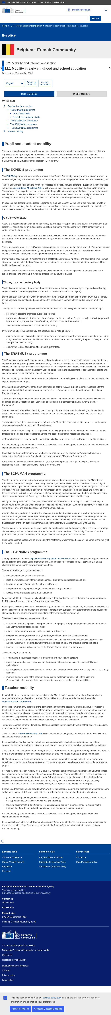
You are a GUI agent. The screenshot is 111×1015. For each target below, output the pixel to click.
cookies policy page (52, 998)
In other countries (81, 94)
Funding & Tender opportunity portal (19, 922)
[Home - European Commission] (27, 10)
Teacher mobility (15, 131)
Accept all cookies (20, 1009)
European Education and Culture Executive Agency (28, 886)
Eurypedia (7, 866)
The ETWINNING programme (24, 128)
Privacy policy (8, 975)
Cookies (6, 970)
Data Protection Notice (86, 862)
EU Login (6, 871)
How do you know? (55, 2)
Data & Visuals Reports (13, 862)
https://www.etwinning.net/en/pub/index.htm (50, 558)
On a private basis (21, 113)
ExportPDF (29, 83)
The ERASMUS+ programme (24, 121)
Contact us (81, 857)
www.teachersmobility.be (30, 733)
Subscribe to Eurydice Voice (52, 862)
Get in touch (8, 902)
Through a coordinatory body (26, 117)
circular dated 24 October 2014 (27, 188)
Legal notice (8, 980)
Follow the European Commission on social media (25, 950)
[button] (106, 10)
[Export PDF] (31, 83)
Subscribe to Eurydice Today (52, 866)
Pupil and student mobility (20, 106)
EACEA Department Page (14, 917)
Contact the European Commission (18, 945)
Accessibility (8, 907)
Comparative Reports (12, 857)
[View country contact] (45, 83)
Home (4, 26)
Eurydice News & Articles (51, 857)
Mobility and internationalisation (29, 26)
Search (95, 18)
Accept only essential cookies (48, 1009)
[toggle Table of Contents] (29, 94)
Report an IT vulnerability (14, 960)
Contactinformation (45, 83)
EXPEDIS (11, 176)
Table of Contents (29, 94)
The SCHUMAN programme (23, 124)
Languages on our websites (15, 966)
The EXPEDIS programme (22, 110)
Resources (7, 955)
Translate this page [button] (81, 10)
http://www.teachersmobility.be (16, 701)
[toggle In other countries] (82, 94)
